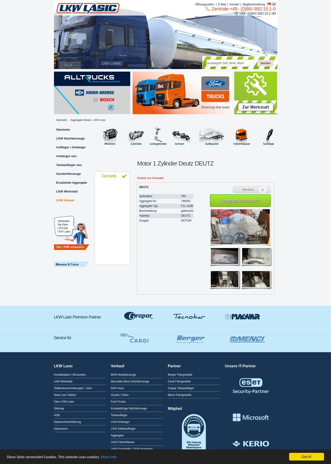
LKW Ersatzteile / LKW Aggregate (132, 449)
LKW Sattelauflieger (123, 428)
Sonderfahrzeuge (68, 174)
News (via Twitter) (65, 395)
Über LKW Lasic (64, 401)
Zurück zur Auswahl (150, 178)
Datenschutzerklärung (67, 422)
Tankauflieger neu (69, 165)
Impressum (61, 428)
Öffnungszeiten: (205, 4)
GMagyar (242, 316)
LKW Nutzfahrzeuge (70, 138)
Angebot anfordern (240, 200)
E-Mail (222, 4)
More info (109, 456)
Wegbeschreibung (254, 4)
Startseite (61, 120)
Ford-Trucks (118, 401)
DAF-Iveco (117, 388)
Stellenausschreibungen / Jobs (73, 388)
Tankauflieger (119, 415)
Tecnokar (190, 316)
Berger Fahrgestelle (180, 374)
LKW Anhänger (120, 422)
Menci (247, 337)
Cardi (133, 337)
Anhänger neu (66, 156)
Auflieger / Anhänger (71, 147)
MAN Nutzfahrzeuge (123, 374)
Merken (248, 190)
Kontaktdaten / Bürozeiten (70, 374)
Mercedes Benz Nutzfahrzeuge (130, 381)
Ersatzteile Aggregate (71, 182)
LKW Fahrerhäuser (122, 442)
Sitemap (59, 408)
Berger (188, 337)
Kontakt (234, 4)
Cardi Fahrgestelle (179, 381)
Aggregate (117, 435)
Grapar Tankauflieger (181, 388)
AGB (57, 415)
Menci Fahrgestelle (179, 395)
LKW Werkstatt (67, 191)
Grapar (138, 316)
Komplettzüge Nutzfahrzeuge (129, 408)
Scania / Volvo (120, 395)
